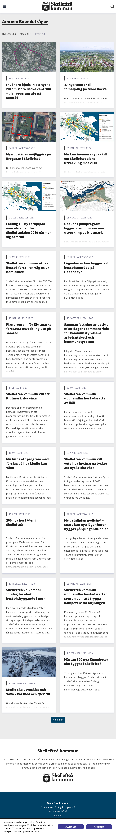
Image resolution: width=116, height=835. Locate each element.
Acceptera (99, 827)
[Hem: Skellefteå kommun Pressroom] (57, 6)
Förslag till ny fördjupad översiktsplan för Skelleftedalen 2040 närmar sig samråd (28, 230)
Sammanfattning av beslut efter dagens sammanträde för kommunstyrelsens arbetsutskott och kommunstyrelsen (86, 333)
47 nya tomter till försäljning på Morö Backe (85, 87)
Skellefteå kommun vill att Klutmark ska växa (28, 396)
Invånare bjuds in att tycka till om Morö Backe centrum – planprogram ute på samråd (28, 91)
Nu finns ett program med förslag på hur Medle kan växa (27, 463)
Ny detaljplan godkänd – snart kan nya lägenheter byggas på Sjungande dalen (86, 524)
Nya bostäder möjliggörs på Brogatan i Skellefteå (28, 156)
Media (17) (25, 33)
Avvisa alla (70, 827)
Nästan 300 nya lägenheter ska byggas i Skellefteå (86, 661)
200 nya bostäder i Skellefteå (21, 522)
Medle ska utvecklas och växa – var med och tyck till (28, 692)
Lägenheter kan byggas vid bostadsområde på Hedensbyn (86, 267)
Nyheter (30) (9, 33)
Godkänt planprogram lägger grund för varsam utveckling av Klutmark (84, 228)
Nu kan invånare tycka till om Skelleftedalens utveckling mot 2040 (85, 158)
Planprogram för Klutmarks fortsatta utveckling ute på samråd (28, 328)
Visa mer (58, 719)
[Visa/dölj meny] (4, 6)
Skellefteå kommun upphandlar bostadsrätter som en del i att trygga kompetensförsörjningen (85, 596)
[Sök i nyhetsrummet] (112, 6)
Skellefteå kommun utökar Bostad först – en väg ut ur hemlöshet (28, 267)
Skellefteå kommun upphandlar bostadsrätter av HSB (85, 398)
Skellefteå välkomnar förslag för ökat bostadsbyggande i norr (25, 594)
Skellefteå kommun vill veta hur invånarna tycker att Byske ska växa (85, 463)
